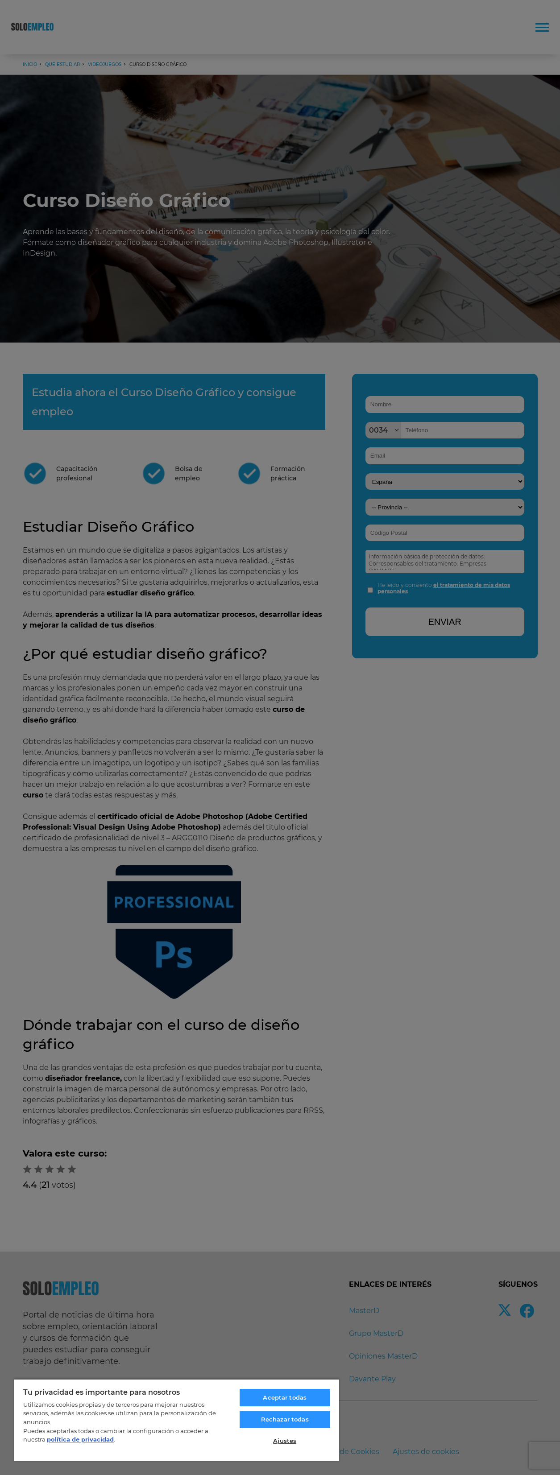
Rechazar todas (285, 1419)
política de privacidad (80, 1439)
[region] (176, 1420)
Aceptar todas (285, 1397)
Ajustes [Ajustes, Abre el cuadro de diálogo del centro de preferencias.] (284, 1440)
